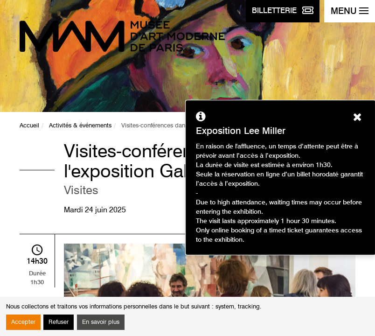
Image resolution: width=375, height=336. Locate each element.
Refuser (59, 322)
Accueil (29, 126)
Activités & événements (80, 126)
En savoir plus (100, 322)
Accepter (23, 322)
